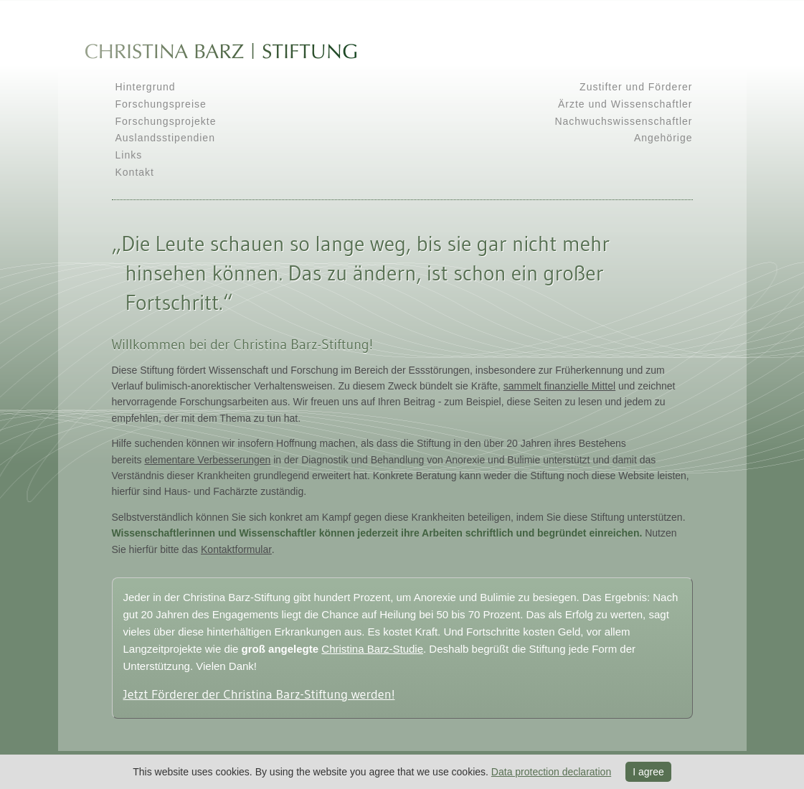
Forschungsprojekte (166, 121)
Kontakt (134, 172)
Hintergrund (145, 87)
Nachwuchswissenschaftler (623, 121)
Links (129, 155)
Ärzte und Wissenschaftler (625, 104)
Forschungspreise (161, 104)
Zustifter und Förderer (636, 87)
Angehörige (663, 137)
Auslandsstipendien (165, 137)
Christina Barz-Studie (372, 649)
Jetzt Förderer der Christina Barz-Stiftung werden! (259, 694)
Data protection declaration (551, 772)
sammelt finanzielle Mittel (559, 386)
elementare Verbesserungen (207, 460)
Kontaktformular (236, 549)
